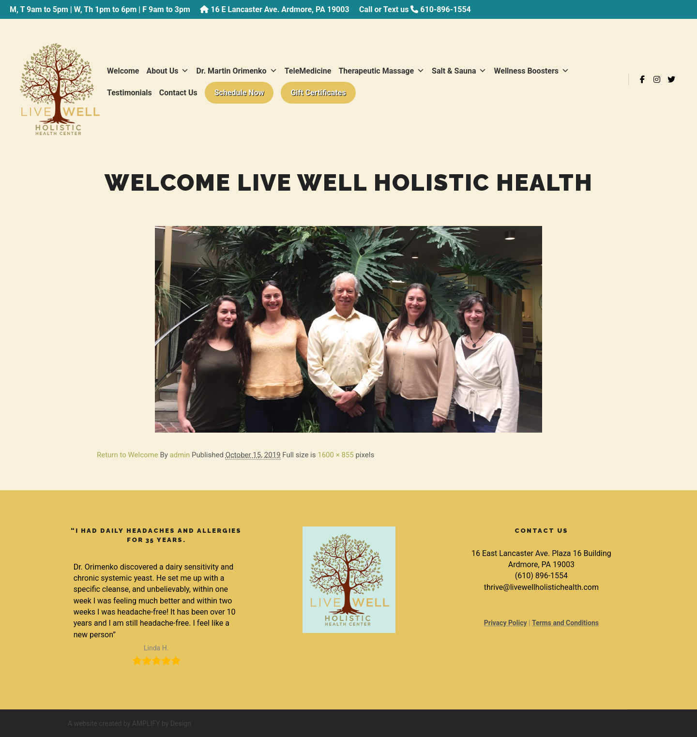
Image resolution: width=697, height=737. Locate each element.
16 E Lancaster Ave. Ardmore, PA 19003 (280, 9)
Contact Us (178, 92)
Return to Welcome (127, 455)
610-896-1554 (445, 9)
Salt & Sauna (459, 71)
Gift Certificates (318, 92)
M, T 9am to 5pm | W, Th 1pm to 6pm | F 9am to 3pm (100, 9)
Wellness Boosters (531, 71)
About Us (168, 71)
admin (180, 455)
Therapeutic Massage (381, 71)
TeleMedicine (308, 70)
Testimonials (129, 92)
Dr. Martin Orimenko (236, 71)
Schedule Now (239, 92)
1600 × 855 (335, 455)
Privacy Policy (505, 623)
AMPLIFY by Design (161, 723)
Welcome (123, 70)
